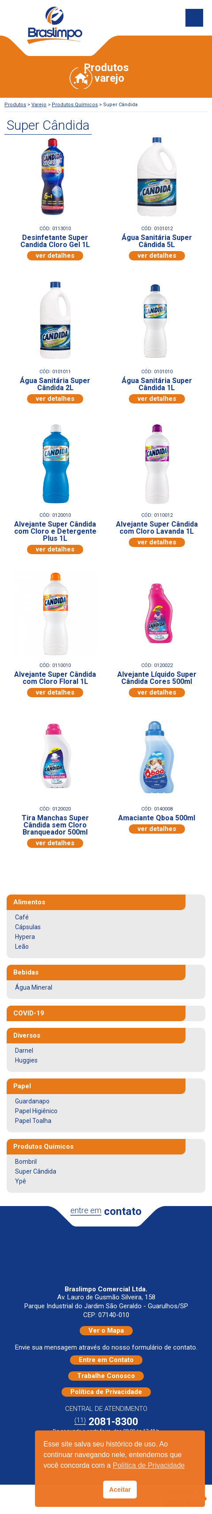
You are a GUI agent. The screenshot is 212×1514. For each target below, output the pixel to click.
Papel (22, 1086)
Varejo (38, 105)
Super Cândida (35, 1171)
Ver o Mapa (106, 1330)
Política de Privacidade (106, 1392)
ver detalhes (55, 256)
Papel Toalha (33, 1120)
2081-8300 (106, 1422)
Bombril (26, 1161)
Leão (22, 946)
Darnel (24, 1050)
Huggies (26, 1060)
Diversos (26, 1035)
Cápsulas (28, 927)
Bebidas (26, 972)
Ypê (20, 1181)
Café (22, 917)
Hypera (25, 936)
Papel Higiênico (36, 1111)
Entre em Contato (106, 1360)
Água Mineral (33, 987)
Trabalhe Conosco (106, 1376)
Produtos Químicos (75, 105)
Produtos (15, 105)
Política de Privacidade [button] (149, 1465)
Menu (194, 18)
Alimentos (29, 902)
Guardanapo (32, 1101)
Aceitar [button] (120, 1489)
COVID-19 (28, 1013)
